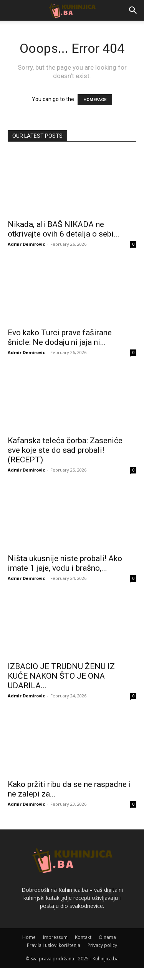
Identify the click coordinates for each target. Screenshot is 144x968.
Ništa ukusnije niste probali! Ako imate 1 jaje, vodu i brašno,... (65, 563)
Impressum (55, 937)
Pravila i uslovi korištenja (53, 945)
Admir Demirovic (26, 244)
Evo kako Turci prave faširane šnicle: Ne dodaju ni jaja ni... (60, 337)
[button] (133, 10)
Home (29, 937)
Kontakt (83, 937)
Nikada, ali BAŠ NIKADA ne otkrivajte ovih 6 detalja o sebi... (63, 229)
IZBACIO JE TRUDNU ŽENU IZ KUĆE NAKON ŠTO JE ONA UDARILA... (61, 676)
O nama (107, 937)
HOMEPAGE (94, 99)
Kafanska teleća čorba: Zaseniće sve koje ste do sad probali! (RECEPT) (65, 450)
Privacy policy (102, 945)
